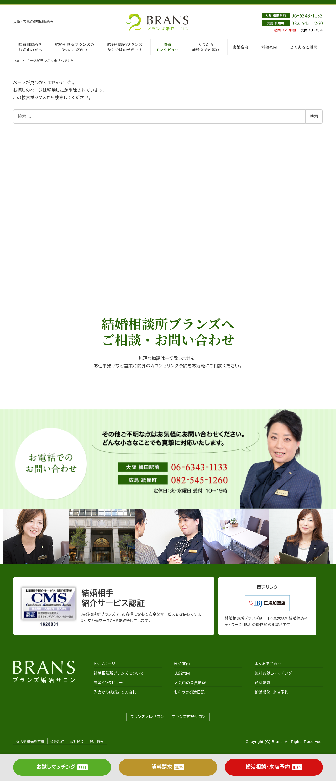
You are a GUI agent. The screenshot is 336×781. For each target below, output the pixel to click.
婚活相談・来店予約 (271, 692)
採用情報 (97, 741)
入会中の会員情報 (190, 683)
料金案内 (182, 664)
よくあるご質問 (268, 664)
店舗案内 (182, 673)
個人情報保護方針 (30, 741)
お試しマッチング (62, 767)
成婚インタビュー (108, 683)
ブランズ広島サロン (189, 717)
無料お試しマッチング (273, 673)
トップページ (104, 664)
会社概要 (77, 741)
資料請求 (263, 683)
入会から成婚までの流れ (115, 692)
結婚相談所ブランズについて (119, 673)
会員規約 (57, 741)
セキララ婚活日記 (189, 692)
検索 (314, 116)
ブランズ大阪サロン (147, 717)
